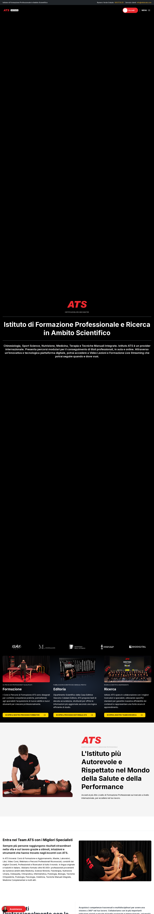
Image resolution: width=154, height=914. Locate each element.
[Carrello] (118, 10)
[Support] (14, 909)
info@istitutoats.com (144, 2)
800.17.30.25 (119, 2)
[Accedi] (130, 10)
